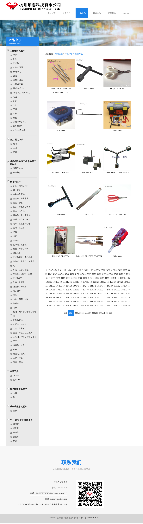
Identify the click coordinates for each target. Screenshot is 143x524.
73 (129, 273)
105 (127, 276)
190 (77, 292)
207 (50, 296)
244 (91, 300)
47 (66, 273)
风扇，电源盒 (20, 282)
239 (74, 300)
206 (47, 296)
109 (58, 280)
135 (60, 284)
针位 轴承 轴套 (20, 130)
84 (72, 276)
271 (97, 303)
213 (71, 296)
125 (111, 280)
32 (114, 269)
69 (119, 273)
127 (117, 280)
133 (54, 284)
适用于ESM (19, 168)
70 (121, 273)
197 (101, 292)
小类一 (17, 375)
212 (67, 296)
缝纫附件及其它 (21, 122)
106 (48, 280)
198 (104, 292)
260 (60, 303)
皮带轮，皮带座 (21, 245)
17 (77, 269)
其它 (16, 266)
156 (47, 288)
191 (81, 292)
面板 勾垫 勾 (19, 88)
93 (93, 276)
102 (117, 276)
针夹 (16, 101)
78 (57, 276)
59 (95, 273)
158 (54, 288)
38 (128, 269)
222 (101, 296)
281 (65, 311)
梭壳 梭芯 (18, 72)
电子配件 (18, 291)
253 (121, 300)
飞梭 (16, 308)
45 (61, 273)
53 (81, 273)
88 (81, 276)
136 (64, 284)
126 (114, 280)
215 (77, 296)
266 (81, 303)
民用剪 (17, 432)
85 (74, 276)
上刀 (16, 148)
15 (73, 269)
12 (65, 269)
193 (87, 292)
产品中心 (82, 13)
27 (102, 269)
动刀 (16, 144)
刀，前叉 (18, 190)
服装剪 (17, 437)
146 (97, 284)
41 (52, 273)
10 (61, 269)
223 (104, 296)
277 (118, 303)
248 (104, 300)
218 (87, 296)
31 (111, 269)
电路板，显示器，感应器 (24, 261)
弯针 (16, 55)
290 (99, 311)
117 (84, 280)
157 (50, 288)
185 (60, 292)
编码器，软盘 (20, 345)
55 (85, 273)
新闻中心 (97, 13)
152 (118, 284)
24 (94, 269)
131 (47, 284)
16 (75, 269)
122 (101, 280)
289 (96, 311)
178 (121, 288)
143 (87, 284)
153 (121, 284)
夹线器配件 (19, 278)
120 (94, 280)
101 (114, 276)
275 (111, 303)
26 (99, 269)
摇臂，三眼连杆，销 (23, 224)
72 (126, 273)
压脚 (16, 109)
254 (124, 300)
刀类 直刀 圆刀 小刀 (22, 93)
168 (87, 288)
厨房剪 (17, 424)
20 (85, 269)
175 (111, 288)
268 (87, 303)
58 (93, 273)
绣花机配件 (16, 182)
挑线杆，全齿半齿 (22, 198)
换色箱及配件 (20, 194)
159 (57, 288)
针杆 (16, 114)
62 (102, 273)
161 (64, 288)
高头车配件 (19, 126)
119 (91, 280)
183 (54, 292)
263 (71, 303)
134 (57, 284)
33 (116, 269)
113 (71, 280)
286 (86, 311)
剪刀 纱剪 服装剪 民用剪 (22, 420)
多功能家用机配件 (19, 389)
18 (80, 269)
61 (100, 273)
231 (47, 300)
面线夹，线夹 (20, 354)
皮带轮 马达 (19, 67)
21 (87, 269)
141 (81, 284)
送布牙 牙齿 (19, 80)
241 (81, 300)
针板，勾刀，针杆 (22, 186)
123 (104, 280)
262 (67, 303)
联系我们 (112, 13)
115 (77, 280)
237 (67, 300)
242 (84, 300)
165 (77, 288)
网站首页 (51, 13)
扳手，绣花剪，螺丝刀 (24, 219)
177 (118, 288)
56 (88, 273)
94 (96, 276)
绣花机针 (18, 253)
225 (111, 296)
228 (121, 296)
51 (76, 273)
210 (61, 296)
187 (67, 292)
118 (87, 280)
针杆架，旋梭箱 (21, 324)
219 (91, 296)
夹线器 (17, 63)
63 (105, 273)
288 (93, 311)
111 (64, 280)
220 (94, 296)
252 (118, 300)
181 (47, 292)
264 (74, 303)
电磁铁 (17, 303)
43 (57, 273)
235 (60, 300)
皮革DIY (17, 380)
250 (111, 300)
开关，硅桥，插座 (22, 270)
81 (65, 276)
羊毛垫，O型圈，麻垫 (23, 274)
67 (114, 273)
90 (86, 276)
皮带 (16, 341)
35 (121, 269)
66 (112, 273)
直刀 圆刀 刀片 (18, 140)
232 (50, 300)
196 (97, 292)
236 (64, 300)
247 (101, 300)
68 (117, 273)
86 (77, 276)
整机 (16, 397)
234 (57, 300)
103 (120, 276)
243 (87, 300)
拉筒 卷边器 (19, 84)
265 (77, 303)
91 (89, 276)
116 (81, 280)
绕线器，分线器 (21, 287)
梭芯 (16, 232)
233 (54, 300)
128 (121, 280)
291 (103, 311)
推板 (16, 97)
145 (94, 284)
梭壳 (16, 236)
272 (101, 303)
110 (61, 280)
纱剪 (16, 441)
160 (60, 288)
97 (103, 276)
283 (76, 311)
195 (94, 292)
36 (123, 269)
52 (78, 273)
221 (97, 296)
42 (54, 273)
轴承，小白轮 (20, 211)
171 (97, 288)
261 (64, 303)
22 (89, 269)
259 (57, 303)
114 (74, 280)
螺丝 (16, 118)
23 (92, 269)
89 (84, 276)
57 (90, 273)
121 (97, 280)
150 (111, 284)
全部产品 (79, 56)
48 (69, 273)
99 (108, 276)
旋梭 (16, 76)
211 (64, 296)
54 (83, 273)
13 (68, 269)
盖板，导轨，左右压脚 (24, 333)
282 (71, 311)
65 (109, 273)
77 (55, 276)
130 (127, 280)
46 (64, 273)
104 (124, 276)
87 (79, 276)
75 (50, 276)
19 (82, 269)
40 (49, 273)
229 (124, 296)
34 (118, 269)
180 (128, 288)
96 (101, 276)
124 (107, 280)
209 (57, 296)
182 (50, 292)
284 (79, 311)
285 (83, 311)
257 (50, 303)
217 (84, 296)
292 (106, 311)
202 (118, 292)
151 (114, 284)
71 (124, 273)
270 (94, 303)
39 (47, 273)
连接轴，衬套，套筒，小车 (25, 337)
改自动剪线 (19, 320)
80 (62, 276)
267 (84, 303)
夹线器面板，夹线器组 (24, 257)
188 (71, 292)
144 (91, 284)
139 (74, 284)
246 (97, 300)
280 (128, 303)
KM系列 (17, 172)
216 (81, 296)
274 (108, 303)
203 (121, 292)
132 (50, 284)
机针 (16, 105)
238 (71, 300)
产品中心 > (70, 56)
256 (47, 303)
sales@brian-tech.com (58, 499)
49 (71, 273)
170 (94, 288)
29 (106, 269)
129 (124, 280)
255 (128, 300)
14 (70, 269)
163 (71, 288)
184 (57, 292)
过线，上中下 (20, 328)
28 (104, 269)
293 (110, 311)
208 (54, 296)
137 (67, 284)
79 (60, 276)
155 (128, 284)
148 (104, 284)
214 (74, 296)
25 (97, 269)
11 (63, 269)
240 (77, 300)
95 (98, 276)
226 (114, 296)
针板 (16, 59)
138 (71, 284)
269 (91, 303)
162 (67, 288)
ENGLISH (127, 13)
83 (69, 276)
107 (51, 280)
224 (108, 296)
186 (64, 292)
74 (48, 276)
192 (84, 292)
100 (110, 276)
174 (108, 288)
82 (67, 276)
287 (89, 311)
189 (74, 292)
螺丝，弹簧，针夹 (22, 249)
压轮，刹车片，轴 (22, 299)
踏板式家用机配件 (19, 406)
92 (91, 276)
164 (74, 288)
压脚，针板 (19, 358)
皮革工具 (15, 371)
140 (77, 284)
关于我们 (67, 13)
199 (108, 292)
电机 (16, 295)
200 (111, 292)
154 (124, 284)
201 (114, 292)
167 (84, 288)
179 (124, 288)
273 (104, 303)
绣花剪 (17, 428)
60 (97, 273)
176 (114, 288)
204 (124, 292)
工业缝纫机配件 (18, 51)
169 (91, 288)
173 (104, 288)
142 (84, 284)
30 (109, 269)
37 (126, 269)
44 (59, 273)
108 (54, 280)
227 (118, 296)
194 (91, 292)
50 (73, 273)
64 (107, 273)
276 (114, 303)
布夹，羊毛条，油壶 (23, 207)
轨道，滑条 (19, 203)
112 (67, 280)
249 (108, 300)
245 (94, 300)
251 (114, 300)
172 (101, 288)
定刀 (16, 152)
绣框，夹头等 (20, 228)
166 (81, 288)
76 (53, 276)
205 (128, 292)
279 (124, 303)
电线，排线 (19, 362)
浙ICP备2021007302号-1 (89, 518)
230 (128, 296)
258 (54, 303)
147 (101, 284)
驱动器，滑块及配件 (23, 215)
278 (121, 303)
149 (108, 284)
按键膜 (17, 240)
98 (105, 276)
